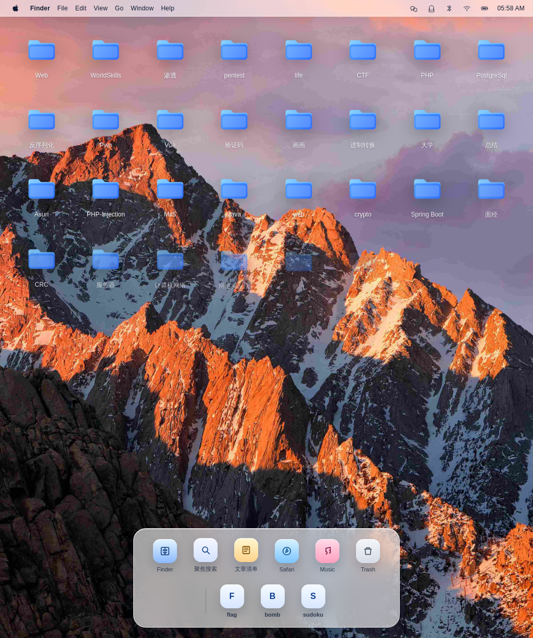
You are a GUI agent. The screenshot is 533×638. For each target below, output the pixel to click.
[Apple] (15, 8)
